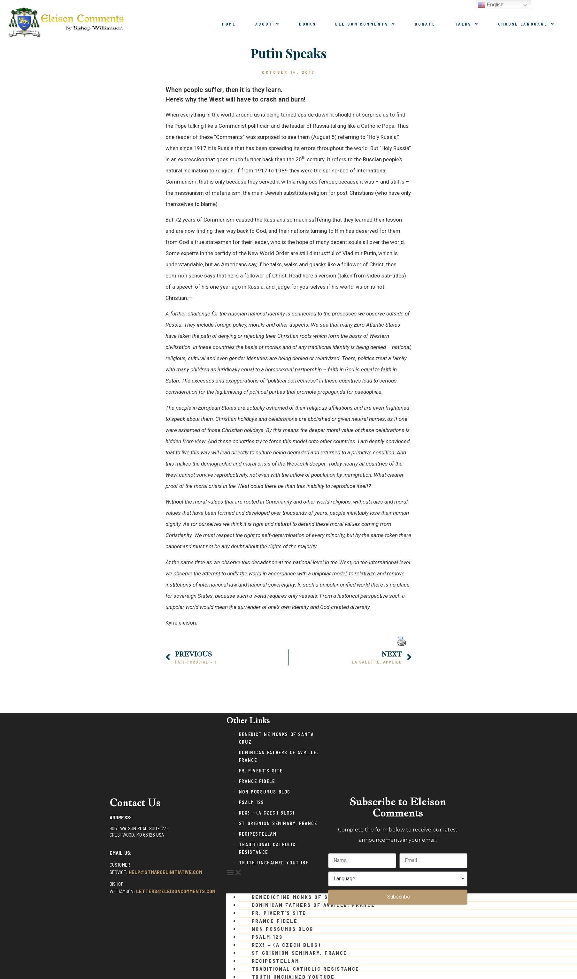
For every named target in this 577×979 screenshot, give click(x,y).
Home (229, 24)
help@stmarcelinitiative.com (165, 872)
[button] (274, 873)
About (267, 24)
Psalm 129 (251, 802)
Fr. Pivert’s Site (261, 770)
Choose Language (526, 24)
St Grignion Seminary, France (278, 823)
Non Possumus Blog (264, 791)
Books (307, 24)
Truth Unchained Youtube (274, 862)
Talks (467, 24)
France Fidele (257, 781)
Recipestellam (258, 834)
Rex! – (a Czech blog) (267, 813)
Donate (425, 24)
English (491, 5)
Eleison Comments (365, 24)
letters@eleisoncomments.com (175, 891)
